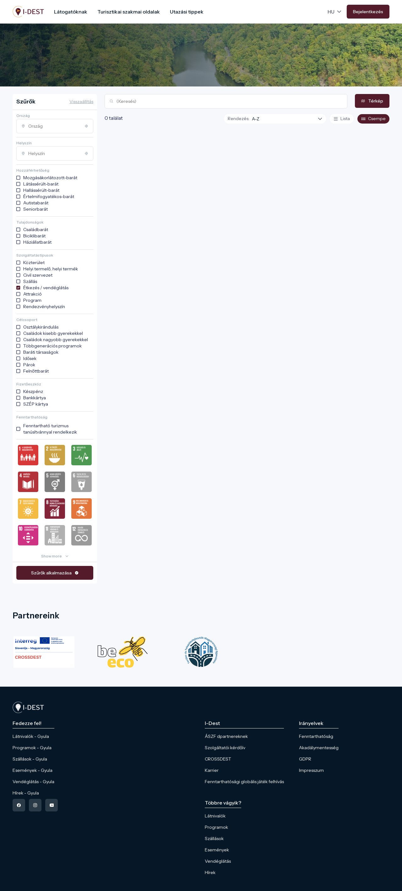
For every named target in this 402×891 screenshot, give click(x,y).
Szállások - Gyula (30, 759)
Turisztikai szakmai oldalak (128, 11)
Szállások (214, 838)
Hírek (210, 872)
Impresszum (311, 770)
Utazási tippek (187, 11)
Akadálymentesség (319, 747)
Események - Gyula (32, 770)
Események (217, 850)
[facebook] (19, 805)
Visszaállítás (81, 101)
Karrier (212, 770)
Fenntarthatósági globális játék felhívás (244, 781)
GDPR (305, 759)
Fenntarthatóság (316, 736)
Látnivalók (215, 816)
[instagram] (35, 805)
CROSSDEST (218, 759)
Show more (51, 556)
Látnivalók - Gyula (31, 736)
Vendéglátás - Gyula (33, 781)
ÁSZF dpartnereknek (226, 736)
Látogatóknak (70, 11)
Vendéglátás (218, 861)
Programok (216, 827)
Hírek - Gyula (26, 793)
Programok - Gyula (32, 747)
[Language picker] (335, 11)
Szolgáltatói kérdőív (225, 747)
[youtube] (51, 805)
